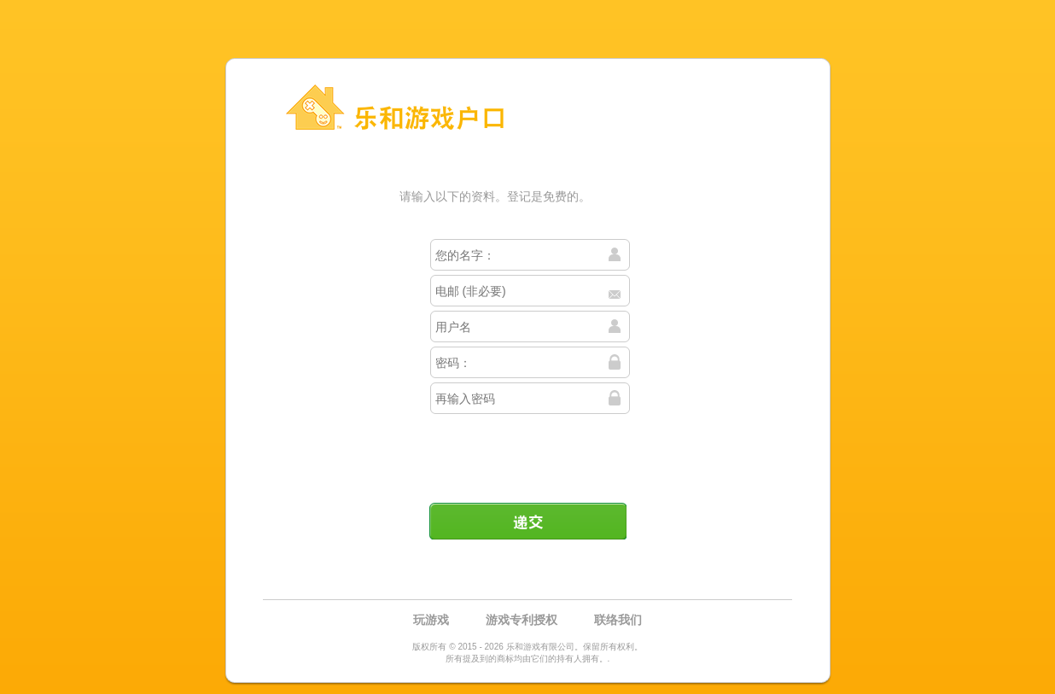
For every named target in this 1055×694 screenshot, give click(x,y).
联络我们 (618, 620)
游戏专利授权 (521, 620)
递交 (527, 520)
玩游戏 (431, 620)
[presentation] (529, 451)
